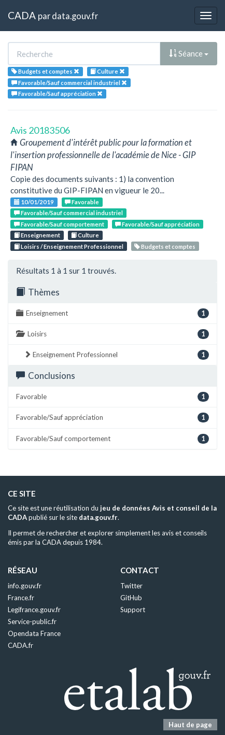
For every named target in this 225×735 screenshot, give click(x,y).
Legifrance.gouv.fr (34, 609)
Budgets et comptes (164, 246)
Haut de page (190, 724)
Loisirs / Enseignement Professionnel (68, 246)
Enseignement (37, 235)
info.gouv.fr (24, 586)
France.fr (21, 597)
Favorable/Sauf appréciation (157, 224)
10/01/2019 (34, 202)
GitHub (131, 597)
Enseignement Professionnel (116, 355)
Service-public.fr (32, 621)
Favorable (82, 202)
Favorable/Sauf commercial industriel (68, 212)
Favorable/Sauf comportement (59, 224)
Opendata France (34, 633)
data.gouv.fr (75, 16)
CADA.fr (20, 645)
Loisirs (112, 334)
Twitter (131, 586)
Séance (188, 53)
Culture (85, 235)
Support (132, 609)
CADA (22, 15)
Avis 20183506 (40, 130)
